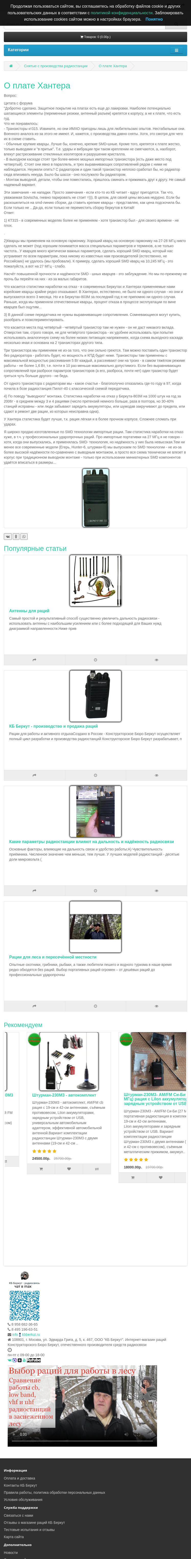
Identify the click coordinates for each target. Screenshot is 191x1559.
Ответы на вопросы (20, 1528)
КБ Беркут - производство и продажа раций (53, 726)
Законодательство (19, 1535)
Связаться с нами (18, 1439)
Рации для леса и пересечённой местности (53, 957)
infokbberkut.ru (26, 1258)
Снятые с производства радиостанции (56, 66)
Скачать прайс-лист (20, 1483)
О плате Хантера (113, 66)
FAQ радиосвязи (17, 1520)
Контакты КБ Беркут (20, 1409)
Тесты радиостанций (21, 1490)
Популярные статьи (35, 548)
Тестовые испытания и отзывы (29, 1453)
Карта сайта (14, 1460)
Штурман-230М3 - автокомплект (129, 1095)
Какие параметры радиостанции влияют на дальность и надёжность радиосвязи (91, 842)
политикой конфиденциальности (122, 13)
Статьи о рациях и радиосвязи (29, 1513)
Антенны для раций (29, 611)
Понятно (154, 19)
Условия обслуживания (23, 1423)
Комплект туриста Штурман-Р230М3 (41, 1095)
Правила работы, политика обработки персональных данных (54, 1416)
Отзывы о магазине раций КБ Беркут (34, 1446)
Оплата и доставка (19, 1402)
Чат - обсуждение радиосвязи (28, 1497)
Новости (11, 1476)
